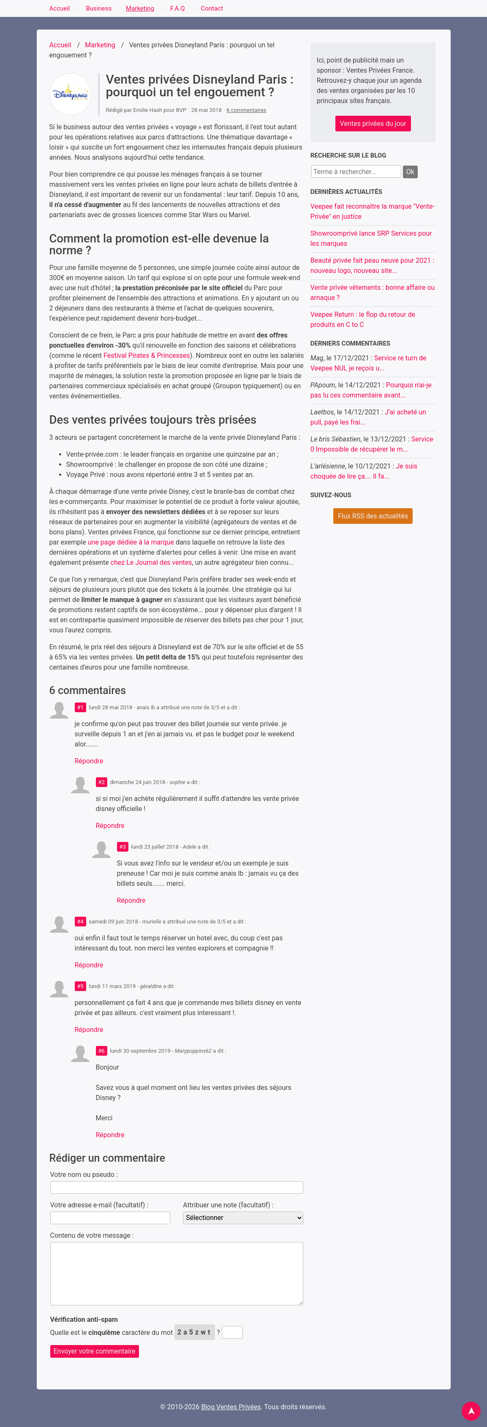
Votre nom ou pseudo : (84, 1175)
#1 (80, 707)
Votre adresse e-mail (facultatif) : (99, 1205)
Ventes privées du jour (373, 124)
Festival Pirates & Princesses (146, 355)
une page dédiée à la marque (131, 542)
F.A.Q (177, 8)
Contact (212, 8)
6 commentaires (246, 110)
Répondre (89, 761)
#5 (80, 986)
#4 (80, 921)
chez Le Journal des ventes (151, 562)
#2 (101, 782)
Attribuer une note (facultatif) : (228, 1205)
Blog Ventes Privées (231, 1407)
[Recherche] (356, 171)
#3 (123, 847)
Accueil (59, 8)
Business (99, 8)
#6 (101, 1051)
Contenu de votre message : (92, 1235)
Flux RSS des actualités (373, 516)
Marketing (140, 8)
